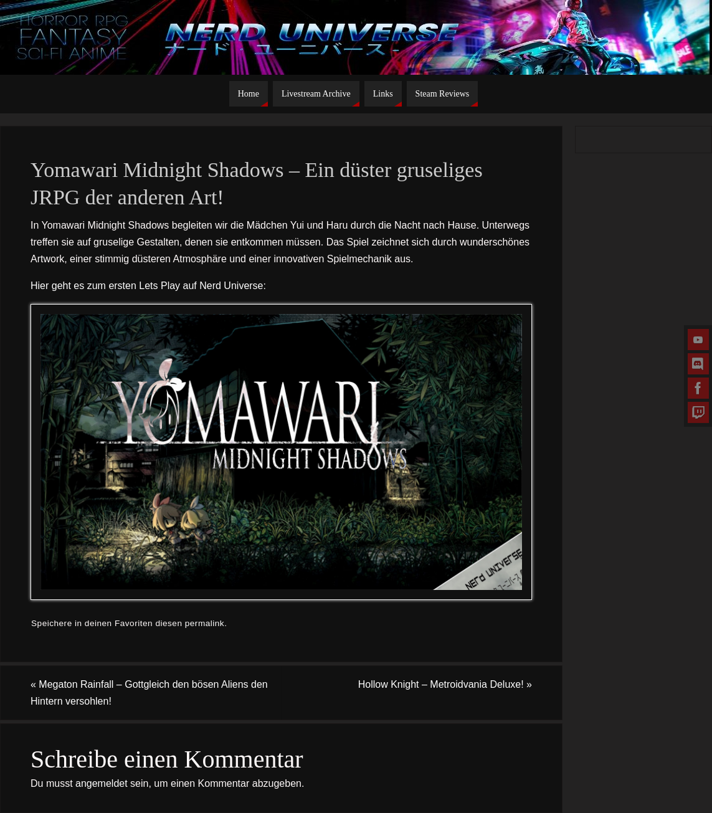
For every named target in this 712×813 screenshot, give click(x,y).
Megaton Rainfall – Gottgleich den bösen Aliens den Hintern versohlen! (149, 692)
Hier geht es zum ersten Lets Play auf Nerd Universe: (148, 285)
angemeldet (101, 783)
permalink (204, 623)
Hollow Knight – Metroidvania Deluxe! (445, 684)
